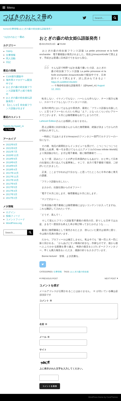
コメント (45, 300)
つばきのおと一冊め (13, 37)
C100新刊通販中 (14, 76)
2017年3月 (11, 194)
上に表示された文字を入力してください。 (61, 368)
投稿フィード (13, 216)
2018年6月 (11, 165)
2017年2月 (11, 198)
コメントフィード (15, 219)
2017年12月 (12, 173)
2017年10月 (12, 180)
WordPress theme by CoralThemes (103, 397)
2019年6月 (11, 162)
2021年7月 (11, 151)
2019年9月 (11, 158)
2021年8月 (11, 148)
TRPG (9, 51)
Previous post (49, 278)
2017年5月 (11, 187)
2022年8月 (11, 144)
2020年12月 (12, 155)
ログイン (10, 212)
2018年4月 (11, 169)
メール (44, 337)
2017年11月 (12, 176)
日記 (8, 62)
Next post (110, 278)
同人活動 (10, 58)
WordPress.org (14, 223)
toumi (62, 44)
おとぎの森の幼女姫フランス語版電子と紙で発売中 (19, 90)
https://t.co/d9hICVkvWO (64, 82)
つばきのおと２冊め (27, 16)
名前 (43, 324)
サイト (42, 349)
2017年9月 (11, 183)
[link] (47, 121)
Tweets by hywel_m (13, 126)
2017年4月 (11, 190)
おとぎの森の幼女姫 (79, 271)
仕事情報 (58, 271)
